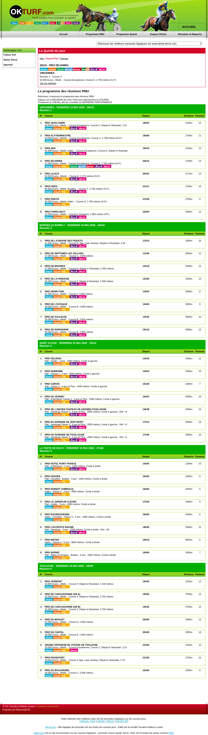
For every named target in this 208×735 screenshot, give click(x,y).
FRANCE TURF (87, 721)
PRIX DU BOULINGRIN (57, 670)
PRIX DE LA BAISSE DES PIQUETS (64, 240)
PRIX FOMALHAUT (55, 211)
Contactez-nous (44, 706)
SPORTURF (122, 721)
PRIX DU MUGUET (54, 619)
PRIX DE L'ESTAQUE (56, 304)
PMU (170, 733)
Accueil (63, 34)
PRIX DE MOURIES (55, 266)
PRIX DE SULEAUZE (56, 317)
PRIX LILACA (52, 173)
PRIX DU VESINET (54, 396)
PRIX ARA (50, 148)
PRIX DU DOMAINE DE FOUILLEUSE (64, 434)
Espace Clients (158, 34)
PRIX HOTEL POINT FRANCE (60, 463)
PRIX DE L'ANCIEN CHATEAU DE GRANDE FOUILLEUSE (75, 409)
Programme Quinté (126, 34)
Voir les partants (48, 83)
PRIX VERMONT (53, 581)
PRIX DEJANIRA (53, 161)
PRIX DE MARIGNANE (57, 329)
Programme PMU (95, 34)
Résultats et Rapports (190, 34)
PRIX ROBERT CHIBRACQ (59, 489)
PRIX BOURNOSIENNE (57, 514)
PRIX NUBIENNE (54, 371)
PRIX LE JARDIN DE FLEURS (60, 501)
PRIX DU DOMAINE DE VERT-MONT (64, 422)
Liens (56, 706)
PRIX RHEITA (52, 199)
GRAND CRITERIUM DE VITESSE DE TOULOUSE (71, 645)
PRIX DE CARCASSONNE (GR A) (62, 594)
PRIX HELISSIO (53, 358)
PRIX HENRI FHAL (54, 291)
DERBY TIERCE (105, 721)
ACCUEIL (189, 27)
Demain (64, 58)
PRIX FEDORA (52, 476)
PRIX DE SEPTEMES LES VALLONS (64, 253)
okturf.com (50, 727)
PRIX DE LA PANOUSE (57, 278)
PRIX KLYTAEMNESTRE (58, 135)
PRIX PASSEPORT (55, 657)
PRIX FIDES (51, 186)
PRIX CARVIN (52, 384)
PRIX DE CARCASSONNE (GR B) (62, 607)
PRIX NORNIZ (52, 552)
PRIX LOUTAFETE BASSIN (59, 527)
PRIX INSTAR (52, 540)
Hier (42, 58)
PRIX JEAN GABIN (55, 123)
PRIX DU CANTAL (54, 632)
